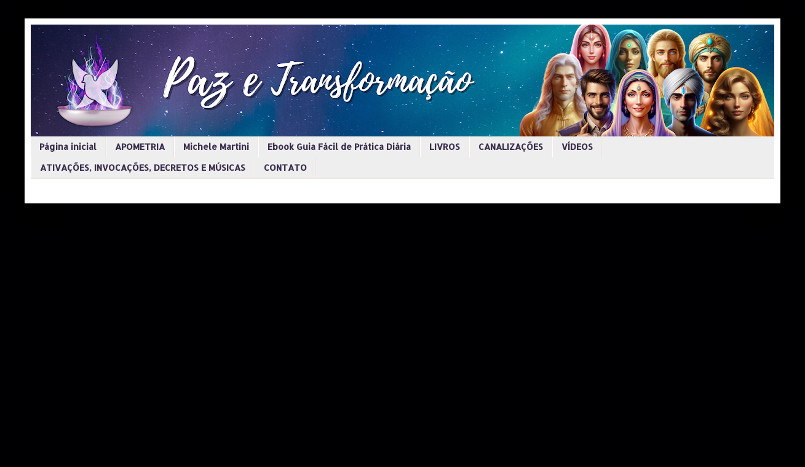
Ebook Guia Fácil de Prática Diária (339, 146)
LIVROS (444, 146)
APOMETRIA (140, 146)
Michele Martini (216, 146)
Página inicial (68, 146)
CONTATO (285, 167)
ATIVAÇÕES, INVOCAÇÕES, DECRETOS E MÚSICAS (142, 167)
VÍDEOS (577, 146)
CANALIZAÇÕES (510, 146)
